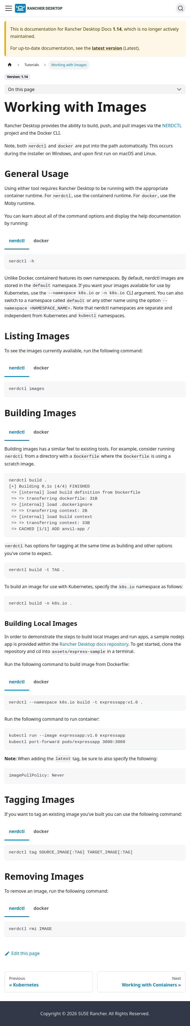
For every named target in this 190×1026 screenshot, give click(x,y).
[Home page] (9, 65)
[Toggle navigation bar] (8, 8)
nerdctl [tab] (17, 241)
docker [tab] (41, 241)
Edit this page (22, 953)
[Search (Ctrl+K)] (181, 8)
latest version (107, 48)
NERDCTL (172, 126)
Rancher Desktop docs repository (94, 644)
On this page (21, 89)
